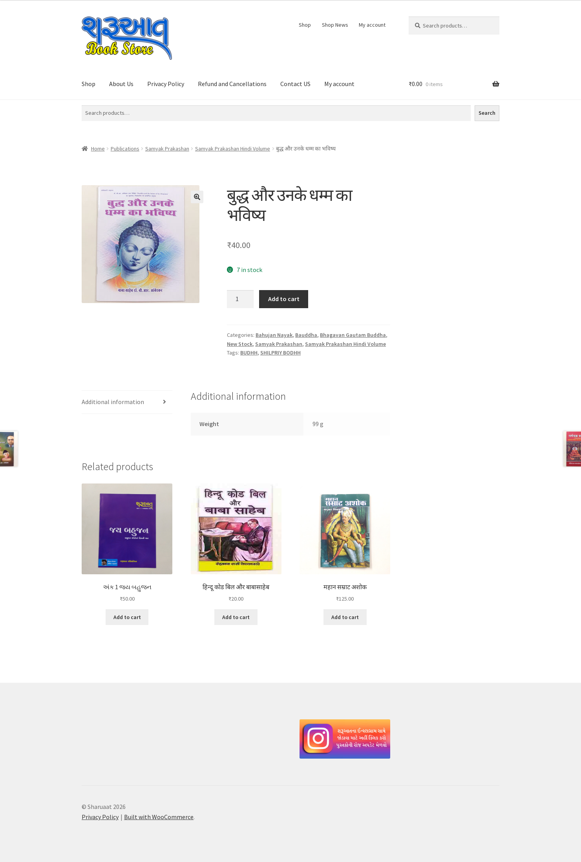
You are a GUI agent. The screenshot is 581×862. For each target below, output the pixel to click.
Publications (125, 148)
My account (372, 24)
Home (98, 148)
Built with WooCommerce (159, 817)
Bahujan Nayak (274, 334)
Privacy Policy (165, 84)
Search (487, 112)
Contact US (295, 84)
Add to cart (284, 299)
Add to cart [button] (127, 617)
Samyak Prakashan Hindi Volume (232, 148)
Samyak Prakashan (167, 148)
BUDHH (249, 352)
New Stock (239, 343)
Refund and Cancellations (232, 84)
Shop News (335, 24)
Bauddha (306, 334)
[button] (197, 197)
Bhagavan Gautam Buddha (353, 334)
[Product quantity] (240, 299)
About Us (121, 84)
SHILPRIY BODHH (280, 352)
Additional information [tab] (113, 402)
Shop (305, 24)
